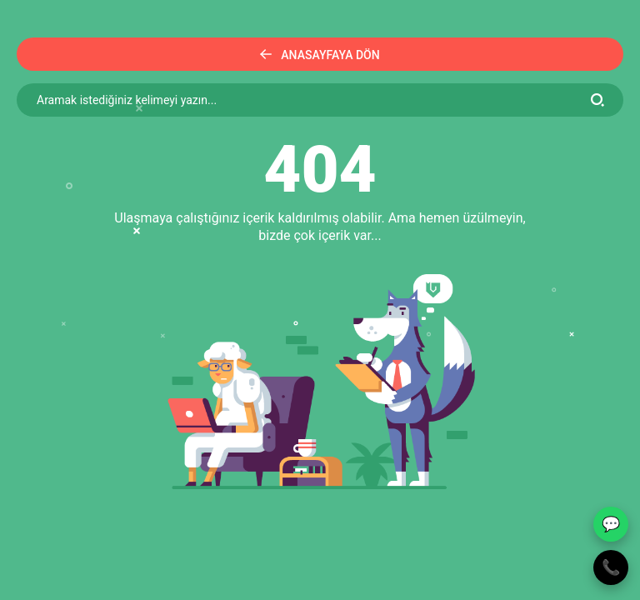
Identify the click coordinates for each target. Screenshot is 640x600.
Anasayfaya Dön (319, 55)
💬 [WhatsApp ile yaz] (611, 523)
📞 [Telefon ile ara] (611, 567)
